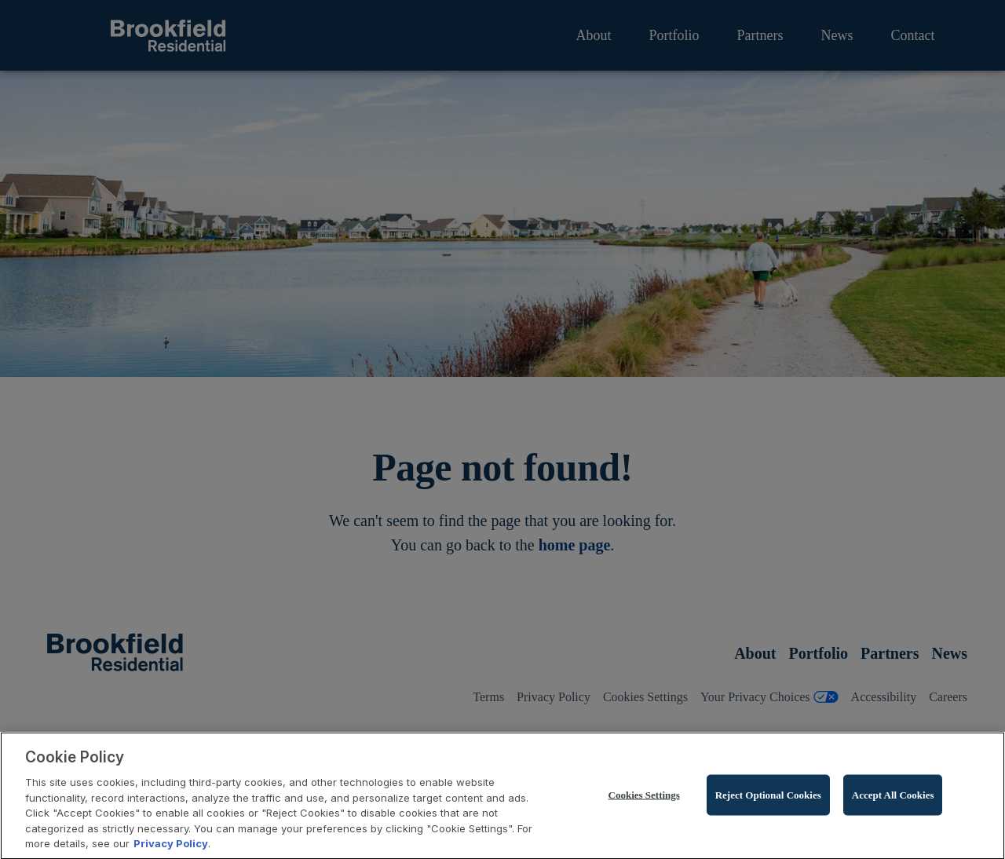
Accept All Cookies (893, 798)
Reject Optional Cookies (768, 798)
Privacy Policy (170, 847)
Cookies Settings (644, 798)
